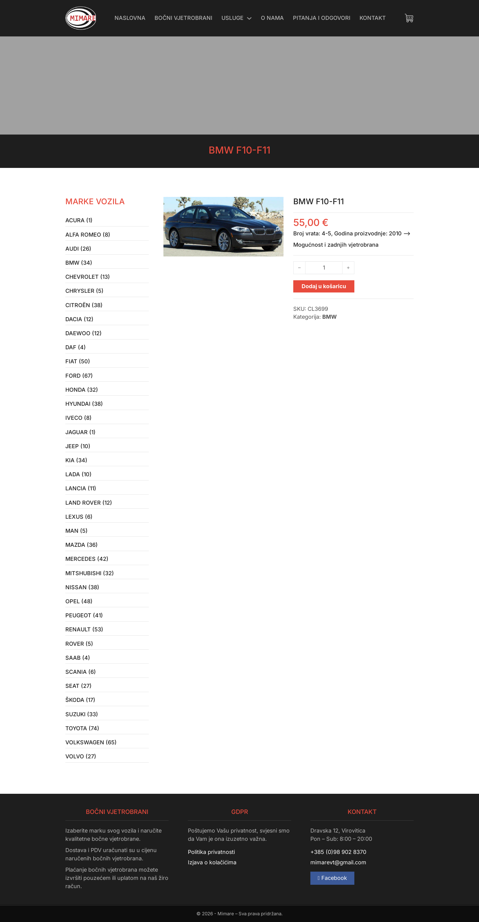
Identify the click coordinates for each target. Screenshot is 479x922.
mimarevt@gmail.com (338, 862)
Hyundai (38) (84, 404)
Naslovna (130, 18)
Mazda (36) (81, 545)
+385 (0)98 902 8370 (338, 852)
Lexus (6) (79, 517)
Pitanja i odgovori (321, 18)
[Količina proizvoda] (323, 267)
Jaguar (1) (80, 432)
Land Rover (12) (88, 502)
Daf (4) (75, 347)
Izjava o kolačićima (212, 862)
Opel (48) (79, 601)
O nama (272, 18)
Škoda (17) (80, 700)
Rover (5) (79, 644)
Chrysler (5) (84, 291)
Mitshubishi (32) (89, 573)
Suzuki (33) (81, 714)
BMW (329, 317)
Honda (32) (81, 390)
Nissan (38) (82, 587)
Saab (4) (77, 658)
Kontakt (373, 18)
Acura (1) (79, 220)
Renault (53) (84, 629)
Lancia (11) (80, 488)
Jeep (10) (77, 446)
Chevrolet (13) (87, 277)
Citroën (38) (84, 305)
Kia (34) (76, 460)
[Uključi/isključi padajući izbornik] (249, 18)
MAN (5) (76, 531)
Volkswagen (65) (91, 742)
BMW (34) (78, 263)
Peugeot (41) (84, 615)
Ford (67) (79, 375)
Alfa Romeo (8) (87, 234)
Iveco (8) (78, 418)
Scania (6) (80, 672)
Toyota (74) (82, 728)
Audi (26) (78, 248)
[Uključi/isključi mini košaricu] (409, 18)
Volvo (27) (80, 756)
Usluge (232, 18)
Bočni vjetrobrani (183, 18)
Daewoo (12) (83, 333)
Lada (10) (78, 474)
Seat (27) (78, 686)
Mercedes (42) (86, 559)
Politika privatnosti (211, 852)
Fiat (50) (77, 361)
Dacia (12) (79, 319)
